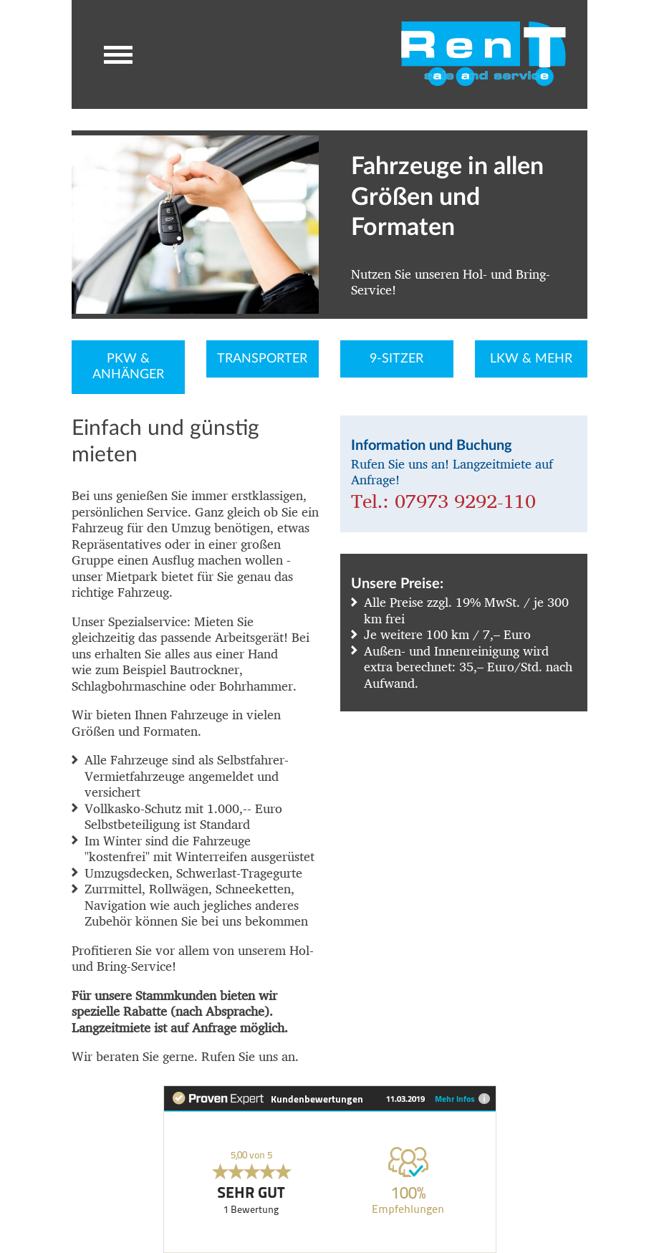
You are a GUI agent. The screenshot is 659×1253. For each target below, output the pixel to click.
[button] (118, 55)
